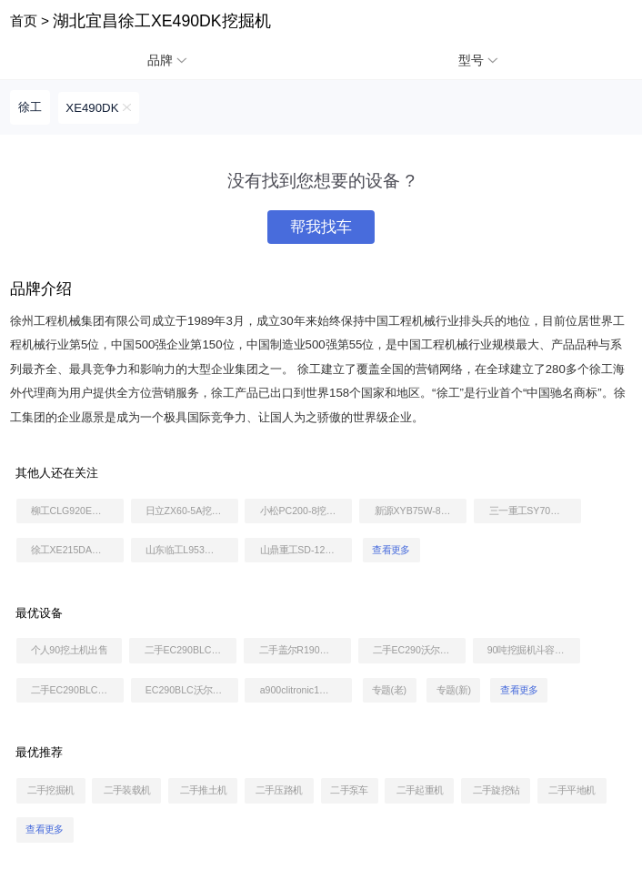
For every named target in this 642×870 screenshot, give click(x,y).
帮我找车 (321, 227)
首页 (23, 20)
